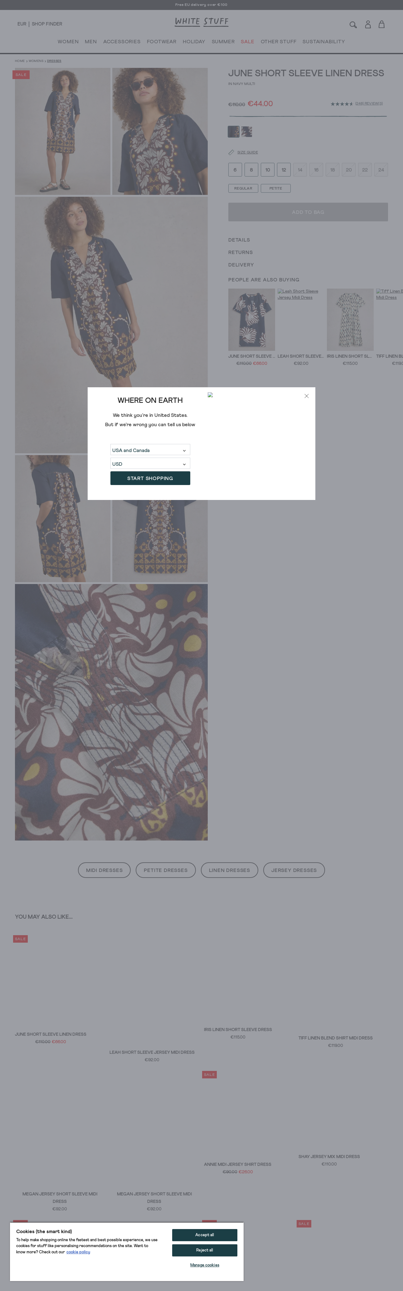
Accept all (204, 1235)
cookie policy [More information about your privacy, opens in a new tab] (78, 1252)
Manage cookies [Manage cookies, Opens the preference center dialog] (204, 1265)
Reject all (204, 1250)
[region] (127, 1251)
